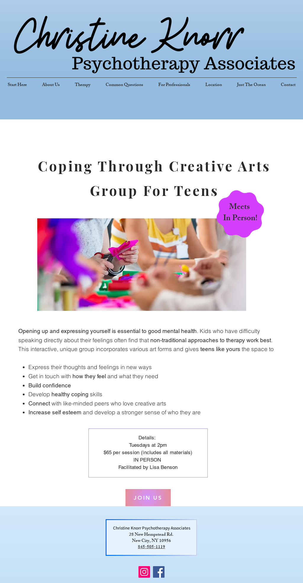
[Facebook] (159, 572)
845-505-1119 (151, 547)
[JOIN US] (148, 497)
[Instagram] (144, 572)
